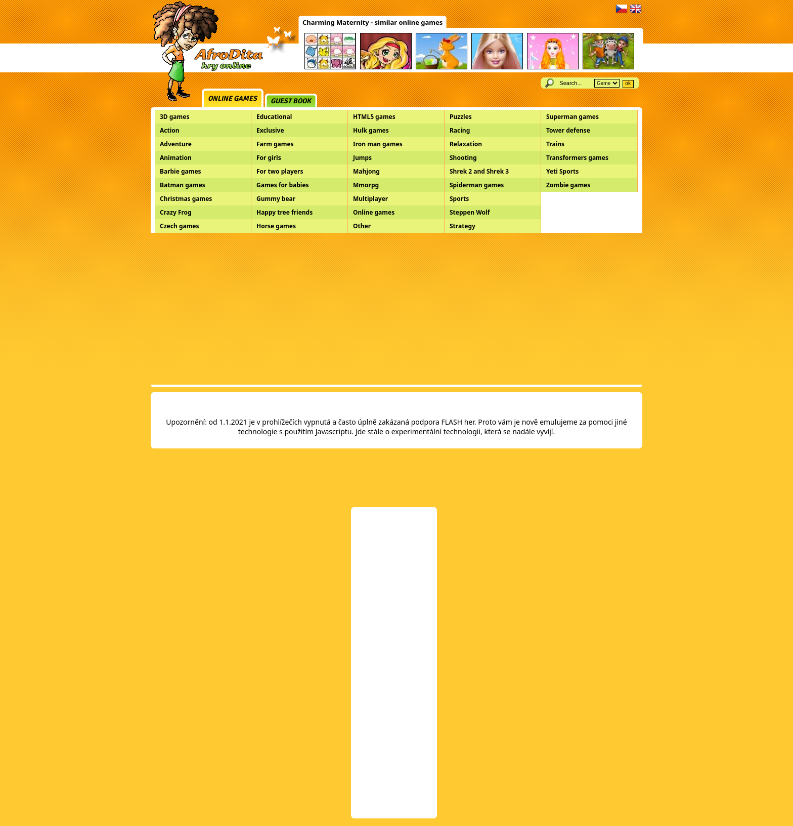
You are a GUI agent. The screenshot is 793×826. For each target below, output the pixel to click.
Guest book (291, 101)
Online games (232, 98)
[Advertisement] (396, 309)
